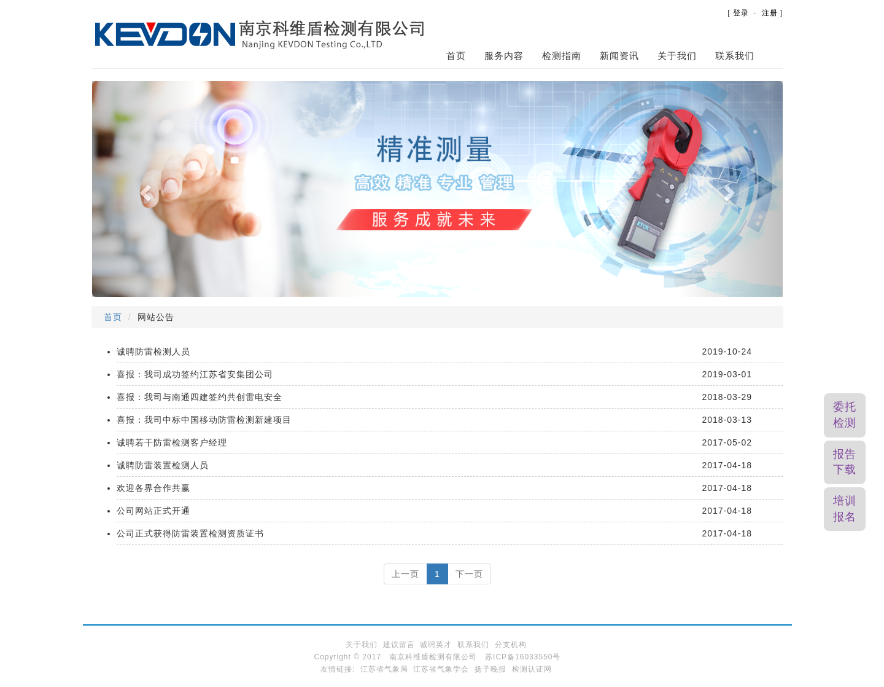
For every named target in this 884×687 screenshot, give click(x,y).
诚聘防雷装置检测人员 (163, 465)
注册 (770, 13)
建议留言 (399, 644)
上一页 (405, 574)
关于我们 (677, 55)
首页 (456, 55)
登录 (741, 13)
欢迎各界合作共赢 (153, 488)
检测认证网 (532, 669)
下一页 (469, 574)
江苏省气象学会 (441, 669)
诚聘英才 (436, 644)
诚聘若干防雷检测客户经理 (172, 442)
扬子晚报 (490, 669)
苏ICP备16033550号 (522, 657)
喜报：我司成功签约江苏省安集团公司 (195, 374)
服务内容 (504, 55)
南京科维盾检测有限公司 (433, 657)
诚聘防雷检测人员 (153, 351)
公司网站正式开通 (153, 511)
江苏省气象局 (384, 669)
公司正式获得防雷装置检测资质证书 (190, 533)
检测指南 (561, 55)
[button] (144, 189)
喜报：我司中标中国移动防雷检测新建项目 (204, 420)
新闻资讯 (619, 55)
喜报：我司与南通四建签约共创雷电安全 (199, 397)
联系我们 (734, 55)
